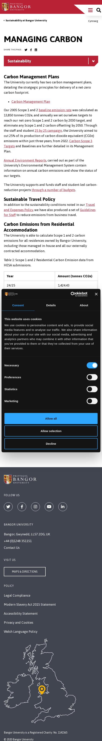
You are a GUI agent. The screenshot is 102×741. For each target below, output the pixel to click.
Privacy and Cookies (18, 622)
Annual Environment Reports (25, 160)
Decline (51, 443)
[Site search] (98, 10)
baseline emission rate (55, 110)
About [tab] (84, 305)
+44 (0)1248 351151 (18, 541)
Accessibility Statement (21, 613)
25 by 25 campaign (48, 130)
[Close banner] (96, 294)
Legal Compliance (17, 595)
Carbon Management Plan (31, 101)
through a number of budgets (53, 190)
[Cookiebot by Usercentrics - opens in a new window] (70, 294)
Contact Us (12, 548)
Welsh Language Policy (20, 631)
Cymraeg (93, 21)
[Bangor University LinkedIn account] (36, 50)
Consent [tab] (18, 305)
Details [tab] (51, 305)
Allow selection (50, 431)
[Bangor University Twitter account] (26, 50)
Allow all (51, 418)
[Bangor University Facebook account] (31, 50)
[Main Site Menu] (90, 10)
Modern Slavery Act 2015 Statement (30, 604)
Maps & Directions (25, 571)
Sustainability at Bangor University (26, 20)
